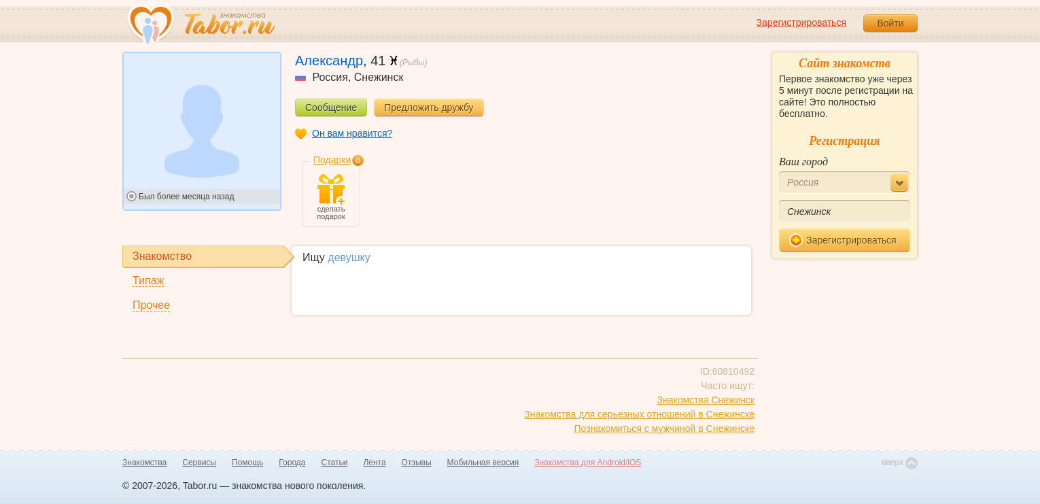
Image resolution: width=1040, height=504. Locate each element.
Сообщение (331, 107)
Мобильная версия (483, 462)
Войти (890, 23)
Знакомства (144, 462)
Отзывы (417, 462)
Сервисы (199, 462)
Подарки (332, 159)
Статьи (335, 462)
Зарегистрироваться (801, 22)
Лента (374, 462)
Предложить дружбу (428, 107)
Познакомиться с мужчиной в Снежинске (664, 428)
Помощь (247, 462)
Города (292, 462)
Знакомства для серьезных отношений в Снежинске (639, 414)
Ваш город (803, 161)
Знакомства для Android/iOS (587, 462)
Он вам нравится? (352, 133)
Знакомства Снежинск (706, 399)
